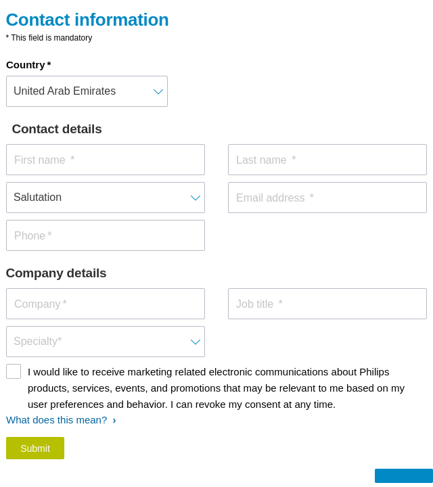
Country (25, 64)
